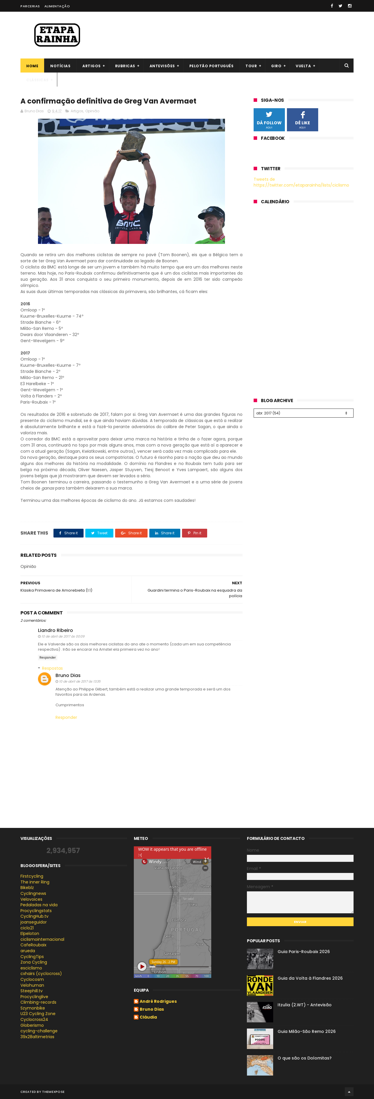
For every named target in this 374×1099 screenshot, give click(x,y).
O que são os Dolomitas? (305, 1058)
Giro (276, 65)
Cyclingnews (33, 893)
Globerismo (32, 1025)
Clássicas (37, 79)
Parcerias (30, 6)
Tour (251, 65)
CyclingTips (32, 957)
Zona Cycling (33, 962)
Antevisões (162, 65)
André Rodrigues (158, 1001)
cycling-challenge (39, 1031)
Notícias (60, 65)
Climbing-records (38, 1002)
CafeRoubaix (33, 945)
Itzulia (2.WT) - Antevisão (305, 1005)
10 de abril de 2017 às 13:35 (80, 681)
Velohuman (32, 985)
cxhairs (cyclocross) (41, 973)
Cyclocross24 (34, 1019)
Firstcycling (31, 876)
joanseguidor (33, 922)
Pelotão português (211, 65)
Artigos (91, 65)
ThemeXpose (53, 1091)
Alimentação (57, 6)
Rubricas (125, 65)
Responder (47, 657)
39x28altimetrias (37, 1037)
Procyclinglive (34, 997)
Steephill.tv (31, 991)
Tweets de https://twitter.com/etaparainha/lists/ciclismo (301, 182)
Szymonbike (32, 1008)
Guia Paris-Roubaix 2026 (304, 952)
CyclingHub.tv (34, 916)
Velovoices (31, 899)
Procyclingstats (36, 911)
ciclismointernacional (42, 939)
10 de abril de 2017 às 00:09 (62, 636)
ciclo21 (27, 928)
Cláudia (148, 1017)
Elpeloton (29, 933)
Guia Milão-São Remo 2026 (307, 1031)
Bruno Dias (68, 675)
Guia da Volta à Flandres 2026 (310, 978)
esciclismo (31, 968)
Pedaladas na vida (39, 905)
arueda (27, 951)
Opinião (92, 110)
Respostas (52, 668)
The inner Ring (34, 882)
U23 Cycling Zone (38, 1014)
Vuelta (303, 65)
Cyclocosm (32, 979)
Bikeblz (27, 887)
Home (32, 65)
